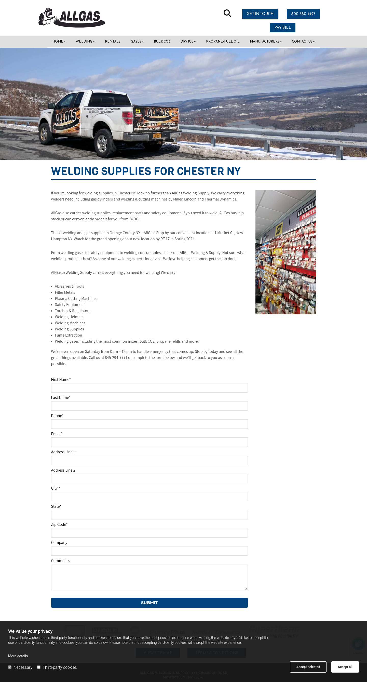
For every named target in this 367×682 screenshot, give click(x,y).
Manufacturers (264, 41)
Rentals (112, 41)
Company (59, 542)
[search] (227, 13)
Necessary (20, 667)
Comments (60, 560)
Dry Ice (187, 41)
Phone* (57, 415)
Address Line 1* (64, 451)
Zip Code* (59, 524)
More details (18, 656)
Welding (84, 41)
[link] (59, 42)
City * (55, 488)
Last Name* (61, 397)
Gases (136, 41)
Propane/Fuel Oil (223, 41)
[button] (260, 14)
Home (57, 41)
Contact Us (302, 41)
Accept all (345, 667)
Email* (56, 433)
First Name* (61, 379)
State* (56, 506)
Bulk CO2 (162, 41)
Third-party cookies (57, 667)
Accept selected (308, 667)
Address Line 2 (63, 470)
